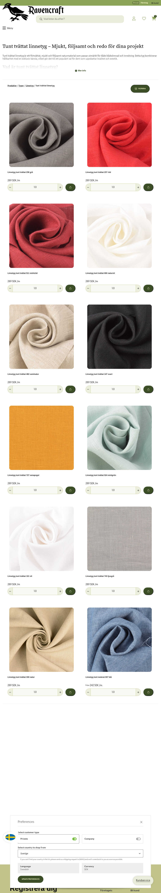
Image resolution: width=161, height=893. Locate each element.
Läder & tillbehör (66, 28)
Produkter (12, 87)
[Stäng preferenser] (141, 822)
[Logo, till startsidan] (33, 12)
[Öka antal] (60, 188)
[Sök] (41, 19)
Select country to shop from (32, 848)
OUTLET (145, 28)
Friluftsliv (84, 28)
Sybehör (17, 28)
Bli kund (154, 3)
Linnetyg (30, 87)
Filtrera (142, 90)
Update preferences (30, 879)
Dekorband (31, 28)
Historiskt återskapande (123, 28)
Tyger (6, 28)
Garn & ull (47, 28)
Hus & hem (99, 28)
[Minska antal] (10, 188)
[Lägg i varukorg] (70, 189)
